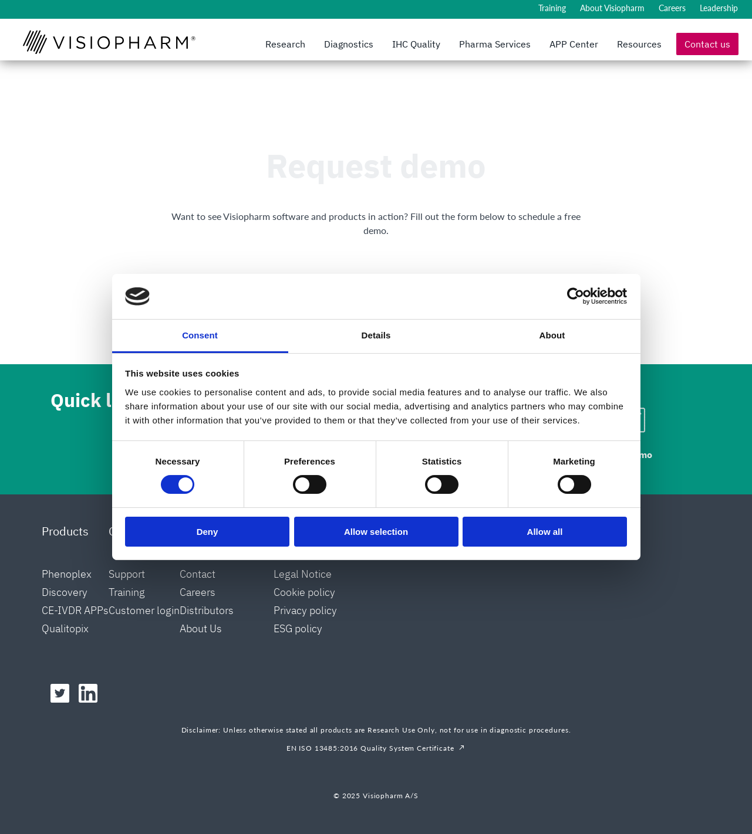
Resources (639, 44)
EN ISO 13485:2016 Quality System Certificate (370, 748)
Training (552, 8)
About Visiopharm (612, 8)
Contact (197, 574)
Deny (207, 532)
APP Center (573, 44)
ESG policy (298, 628)
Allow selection (376, 532)
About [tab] (552, 335)
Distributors (207, 610)
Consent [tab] (200, 335)
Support (127, 574)
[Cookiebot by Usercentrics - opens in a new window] (575, 296)
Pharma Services (495, 44)
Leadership (719, 8)
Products (65, 531)
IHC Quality (416, 44)
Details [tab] (376, 335)
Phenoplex (67, 574)
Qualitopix (65, 628)
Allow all (545, 532)
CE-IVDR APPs (75, 610)
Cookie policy (304, 592)
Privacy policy (305, 610)
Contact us (707, 44)
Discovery (64, 592)
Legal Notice (303, 574)
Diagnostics (348, 44)
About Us (201, 628)
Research (285, 44)
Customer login (144, 610)
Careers (672, 8)
